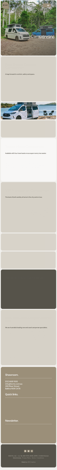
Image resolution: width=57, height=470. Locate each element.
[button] (48, 5)
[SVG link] (9, 5)
